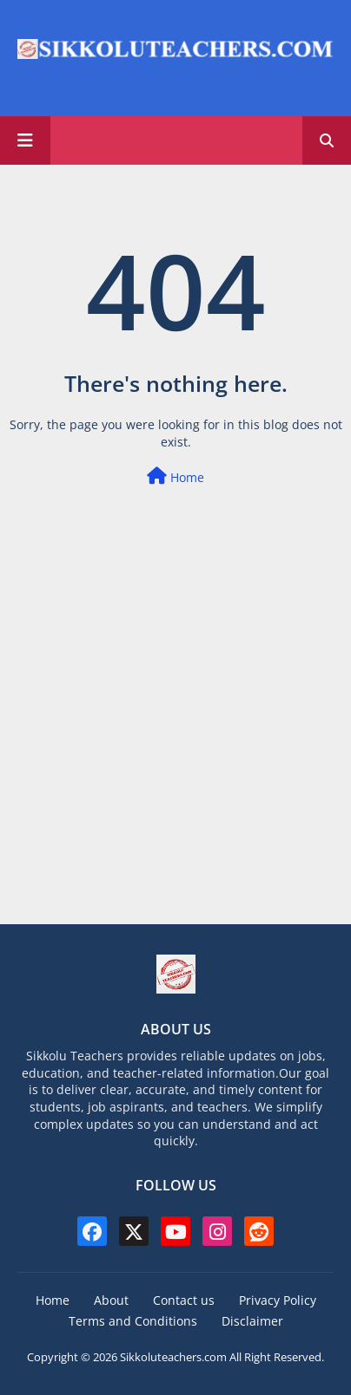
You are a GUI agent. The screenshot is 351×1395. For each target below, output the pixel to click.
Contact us (184, 1300)
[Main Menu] (25, 140)
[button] (326, 140)
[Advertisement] (175, 748)
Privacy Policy (277, 1300)
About (111, 1300)
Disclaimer (252, 1321)
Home (175, 476)
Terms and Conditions (133, 1321)
